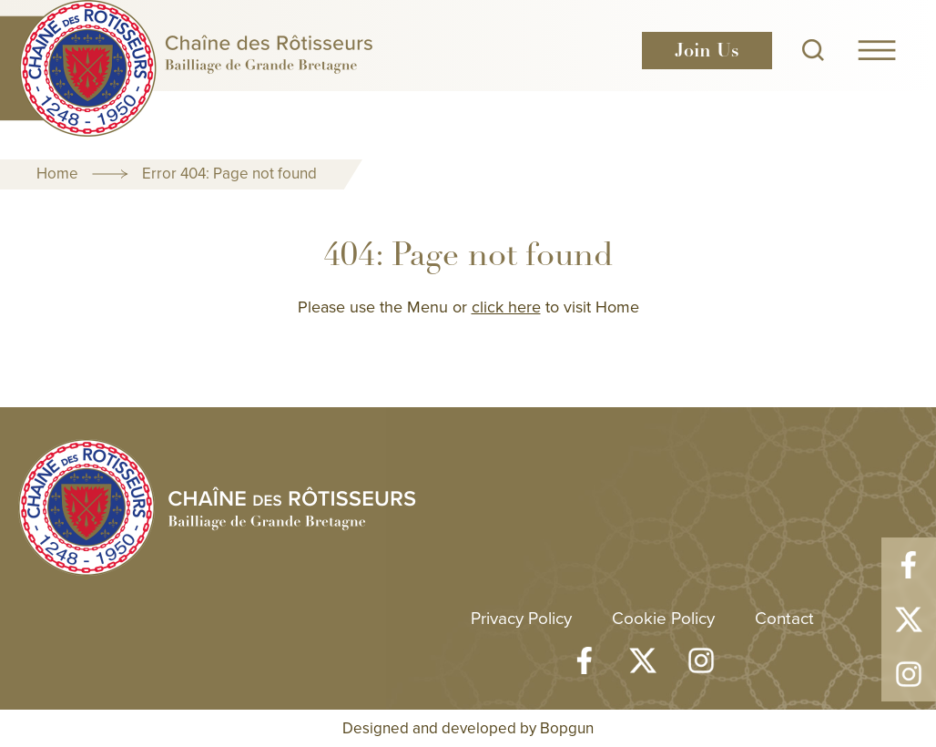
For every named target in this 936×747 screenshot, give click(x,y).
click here (506, 306)
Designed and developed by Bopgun (468, 728)
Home (57, 173)
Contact (784, 617)
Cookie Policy (663, 617)
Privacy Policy (521, 617)
